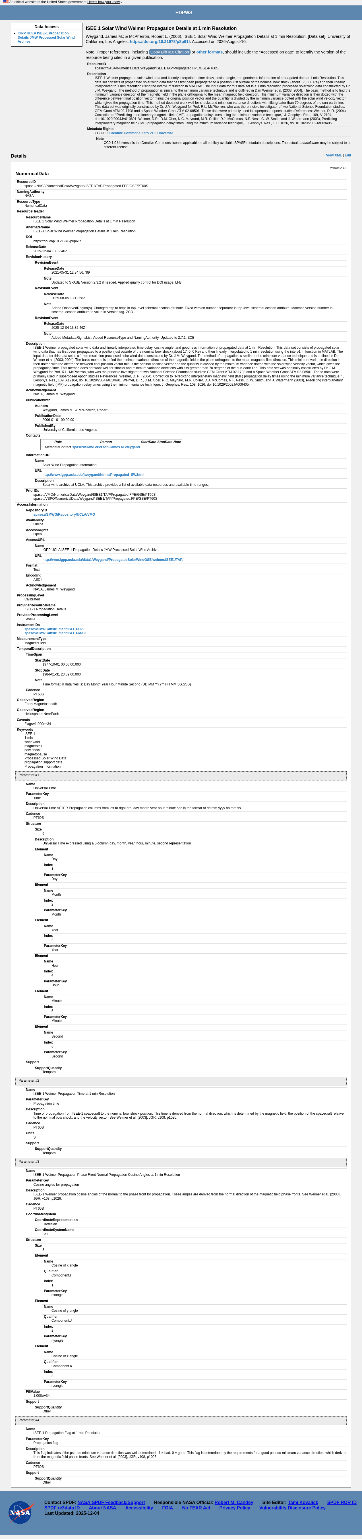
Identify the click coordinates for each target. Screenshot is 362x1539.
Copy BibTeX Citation (169, 52)
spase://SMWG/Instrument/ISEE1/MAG (55, 633)
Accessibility (139, 1507)
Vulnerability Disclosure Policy (292, 1507)
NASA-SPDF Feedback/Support (111, 1502)
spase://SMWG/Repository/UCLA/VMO (64, 515)
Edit (348, 155)
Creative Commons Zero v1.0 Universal (141, 133)
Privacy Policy (234, 1507)
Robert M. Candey (234, 1502)
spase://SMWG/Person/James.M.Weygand (106, 447)
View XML (334, 155)
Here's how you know (103, 2)
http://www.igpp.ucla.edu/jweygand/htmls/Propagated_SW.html (93, 475)
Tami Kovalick (303, 1502)
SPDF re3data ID (62, 1507)
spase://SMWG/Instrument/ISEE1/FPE (54, 629)
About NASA (102, 1507)
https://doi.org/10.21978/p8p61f (160, 41)
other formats (209, 52)
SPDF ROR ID (342, 1502)
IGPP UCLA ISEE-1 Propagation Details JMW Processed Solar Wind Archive (46, 37)
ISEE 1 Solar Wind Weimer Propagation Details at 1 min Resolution (161, 28)
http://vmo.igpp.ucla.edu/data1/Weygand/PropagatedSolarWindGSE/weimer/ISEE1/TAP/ (112, 560)
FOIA (167, 1507)
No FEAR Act (196, 1507)
